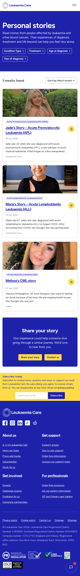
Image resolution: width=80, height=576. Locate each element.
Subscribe (56, 395)
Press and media (11, 456)
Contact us (53, 357)
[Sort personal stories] (62, 81)
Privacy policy (9, 520)
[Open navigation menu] (74, 5)
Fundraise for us (11, 496)
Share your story (30, 357)
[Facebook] (4, 422)
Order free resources (53, 485)
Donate (6, 485)
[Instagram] (12, 422)
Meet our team (10, 450)
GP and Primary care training (57, 496)
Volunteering (9, 461)
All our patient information (56, 491)
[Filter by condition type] (13, 51)
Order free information (54, 456)
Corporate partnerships (15, 502)
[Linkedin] (19, 422)
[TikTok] (27, 422)
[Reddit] (34, 422)
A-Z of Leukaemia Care (15, 445)
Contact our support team (56, 461)
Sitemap (59, 520)
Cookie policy (28, 520)
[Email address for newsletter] (31, 395)
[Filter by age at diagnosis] (60, 51)
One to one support (52, 450)
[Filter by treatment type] (36, 51)
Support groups (50, 445)
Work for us (8, 467)
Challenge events (12, 491)
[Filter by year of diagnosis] (15, 58)
